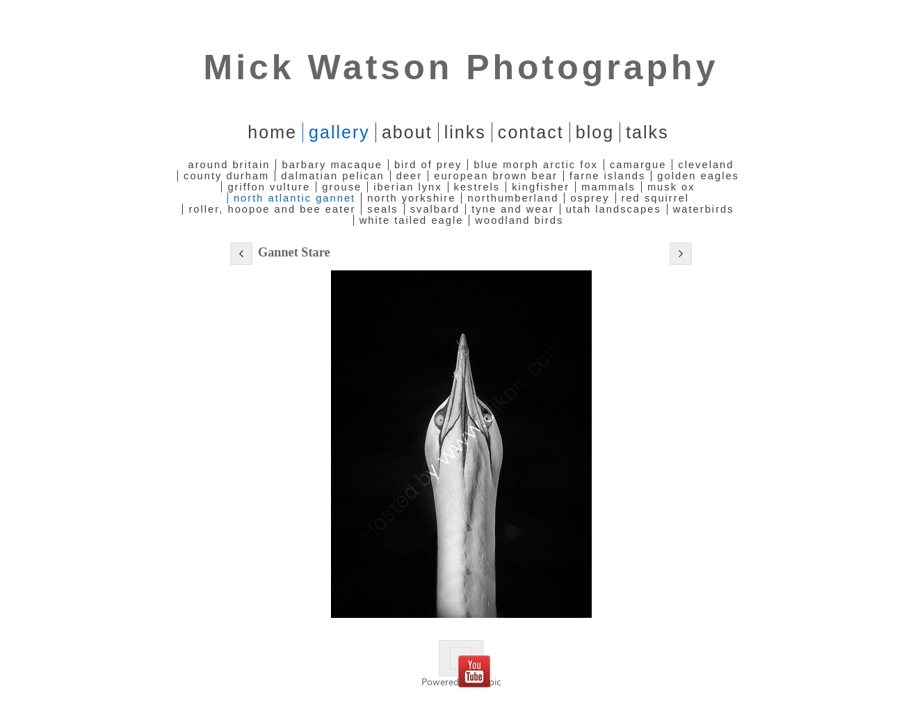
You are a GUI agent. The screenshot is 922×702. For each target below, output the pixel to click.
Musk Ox (671, 187)
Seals (382, 209)
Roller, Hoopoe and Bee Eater (271, 209)
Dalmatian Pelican (332, 175)
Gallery (339, 132)
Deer (409, 175)
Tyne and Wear (512, 209)
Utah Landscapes (613, 209)
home (272, 132)
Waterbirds (703, 209)
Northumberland (512, 198)
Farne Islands (607, 175)
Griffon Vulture (268, 187)
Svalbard (435, 209)
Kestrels (477, 187)
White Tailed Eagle (411, 220)
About (407, 132)
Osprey (589, 198)
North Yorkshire (411, 198)
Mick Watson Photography (461, 67)
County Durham (226, 175)
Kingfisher (540, 187)
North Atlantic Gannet (294, 198)
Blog (595, 132)
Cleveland (706, 164)
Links (465, 132)
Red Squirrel (656, 198)
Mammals (608, 187)
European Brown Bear (496, 175)
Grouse (342, 187)
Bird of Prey (428, 164)
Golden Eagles (698, 175)
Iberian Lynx (407, 187)
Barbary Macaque (332, 164)
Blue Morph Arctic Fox (535, 164)
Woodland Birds (519, 220)
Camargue (638, 164)
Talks (647, 132)
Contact (531, 132)
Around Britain (229, 164)
